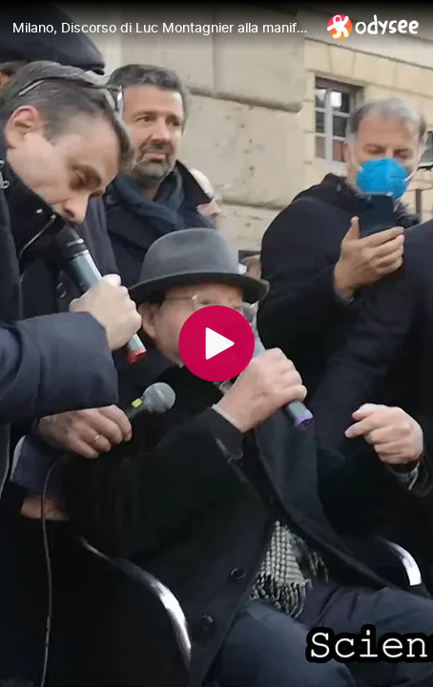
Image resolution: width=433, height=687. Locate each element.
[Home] (373, 26)
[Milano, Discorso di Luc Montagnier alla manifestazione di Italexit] (162, 28)
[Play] (216, 343)
